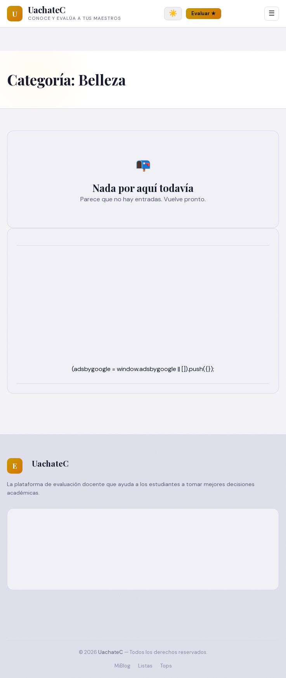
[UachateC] (15, 13)
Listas (145, 665)
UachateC (47, 10)
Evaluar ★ (203, 13)
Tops (166, 665)
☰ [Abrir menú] (272, 13)
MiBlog (122, 665)
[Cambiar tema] (173, 13)
